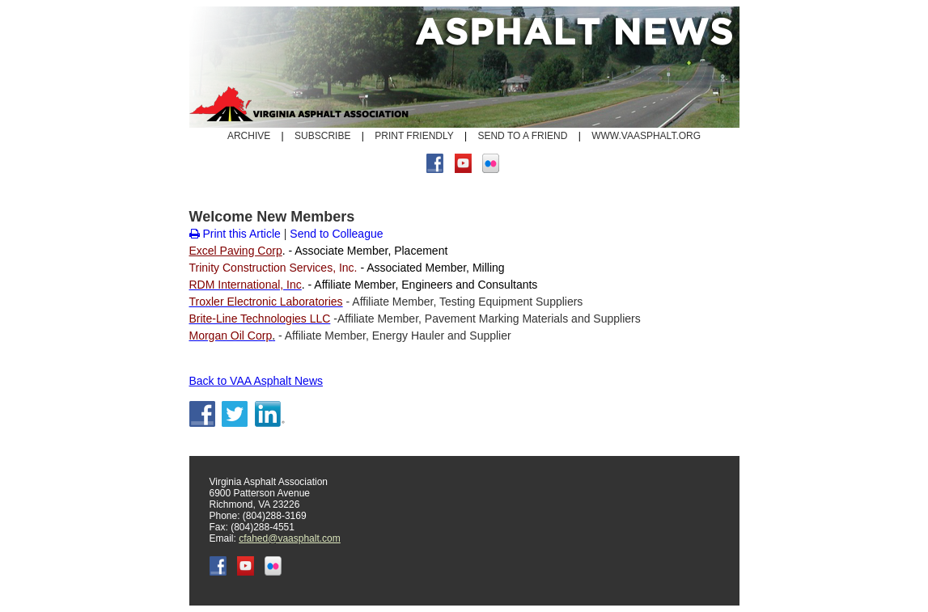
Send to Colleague (336, 233)
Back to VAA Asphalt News (256, 380)
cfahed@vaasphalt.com (290, 538)
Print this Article (235, 233)
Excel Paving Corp (235, 250)
